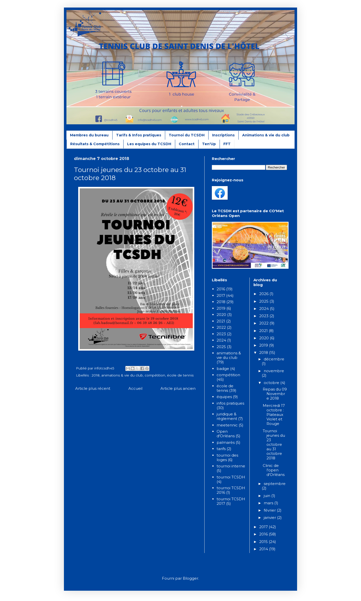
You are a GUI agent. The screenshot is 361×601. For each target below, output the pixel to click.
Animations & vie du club (266, 135)
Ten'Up (209, 144)
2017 (221, 295)
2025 (221, 346)
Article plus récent (92, 388)
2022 (221, 327)
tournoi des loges (227, 457)
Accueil (135, 388)
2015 (264, 541)
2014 (264, 549)
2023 (221, 334)
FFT (227, 144)
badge (223, 368)
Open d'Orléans (226, 433)
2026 (264, 293)
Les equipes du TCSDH (149, 144)
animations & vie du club (122, 375)
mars (269, 503)
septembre (275, 483)
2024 (221, 340)
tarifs (221, 448)
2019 (221, 308)
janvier (270, 517)
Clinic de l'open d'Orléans (274, 470)
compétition (155, 375)
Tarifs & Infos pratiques (138, 135)
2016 (221, 289)
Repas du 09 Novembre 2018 (275, 394)
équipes (224, 396)
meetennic (227, 425)
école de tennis (180, 375)
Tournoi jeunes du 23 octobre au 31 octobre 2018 (274, 444)
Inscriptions (223, 135)
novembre (274, 370)
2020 (221, 314)
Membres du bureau (89, 135)
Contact (187, 144)
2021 (221, 321)
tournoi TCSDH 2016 (231, 490)
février (270, 510)
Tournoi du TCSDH (187, 135)
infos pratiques (230, 403)
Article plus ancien (178, 388)
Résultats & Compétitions (95, 144)
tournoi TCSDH (231, 477)
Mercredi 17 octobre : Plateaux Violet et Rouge (274, 414)
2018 (96, 375)
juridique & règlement (227, 416)
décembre (274, 359)
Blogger (190, 578)
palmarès (226, 442)
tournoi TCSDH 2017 (231, 501)
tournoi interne (231, 466)
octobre (272, 382)
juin (267, 495)
